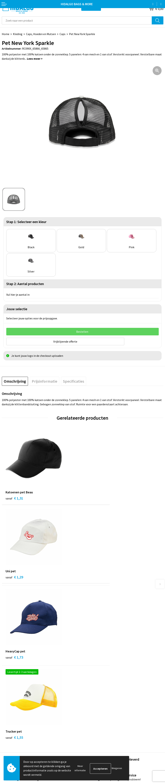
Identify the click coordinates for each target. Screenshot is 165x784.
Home (5, 34)
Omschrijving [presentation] (15, 380)
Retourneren (10, 709)
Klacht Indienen (11, 715)
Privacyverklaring (95, 715)
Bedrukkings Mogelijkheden (101, 668)
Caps (62, 34)
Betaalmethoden (12, 704)
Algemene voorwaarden (98, 704)
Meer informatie (80, 768)
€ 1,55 (95, 578)
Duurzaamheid (93, 652)
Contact (7, 698)
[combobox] (77, 20)
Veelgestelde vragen (96, 663)
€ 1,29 (95, 497)
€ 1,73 (14, 578)
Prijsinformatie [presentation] (44, 380)
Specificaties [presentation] (73, 380)
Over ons (89, 657)
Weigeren (117, 768)
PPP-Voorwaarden (95, 698)
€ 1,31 (14, 497)
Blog (87, 641)
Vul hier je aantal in (18, 294)
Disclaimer (90, 720)
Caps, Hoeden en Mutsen (41, 34)
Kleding (17, 34)
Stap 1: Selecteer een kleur (26, 221)
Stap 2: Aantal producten (25, 283)
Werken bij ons (93, 646)
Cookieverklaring (94, 709)
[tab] (15, 380)
